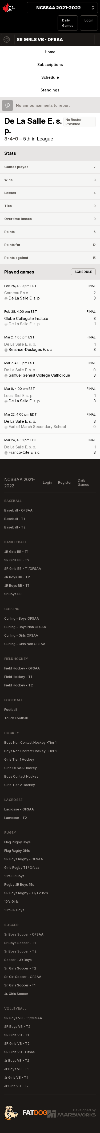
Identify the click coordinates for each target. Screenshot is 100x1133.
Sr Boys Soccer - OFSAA (23, 934)
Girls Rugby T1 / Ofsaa (21, 868)
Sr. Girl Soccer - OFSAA (22, 977)
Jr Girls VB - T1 (16, 1077)
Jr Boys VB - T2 (16, 1061)
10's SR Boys (14, 876)
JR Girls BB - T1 (16, 552)
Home (50, 52)
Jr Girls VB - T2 (16, 1086)
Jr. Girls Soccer (16, 994)
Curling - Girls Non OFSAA (24, 644)
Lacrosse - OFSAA (19, 809)
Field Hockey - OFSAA (22, 668)
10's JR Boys (14, 910)
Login (89, 20)
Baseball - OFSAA (18, 510)
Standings (50, 90)
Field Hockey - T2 (18, 685)
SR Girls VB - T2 (17, 1044)
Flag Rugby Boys (17, 842)
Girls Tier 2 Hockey (19, 785)
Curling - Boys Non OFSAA (25, 627)
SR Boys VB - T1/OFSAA (23, 1018)
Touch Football (16, 718)
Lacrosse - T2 (15, 818)
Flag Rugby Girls (17, 851)
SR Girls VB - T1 (16, 1035)
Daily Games (67, 23)
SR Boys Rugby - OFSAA (23, 859)
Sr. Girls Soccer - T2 (20, 968)
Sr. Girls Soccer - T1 (19, 985)
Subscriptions (50, 64)
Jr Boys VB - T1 (16, 1069)
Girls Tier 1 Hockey (19, 759)
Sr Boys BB (13, 594)
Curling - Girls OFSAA (21, 635)
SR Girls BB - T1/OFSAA (22, 569)
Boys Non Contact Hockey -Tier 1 (30, 742)
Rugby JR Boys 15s (19, 885)
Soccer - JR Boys (18, 960)
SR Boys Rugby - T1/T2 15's (26, 893)
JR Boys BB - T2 (17, 577)
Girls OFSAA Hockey (20, 768)
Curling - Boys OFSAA (21, 618)
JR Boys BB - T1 (16, 586)
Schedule (50, 77)
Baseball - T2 (15, 527)
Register (64, 482)
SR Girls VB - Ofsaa (19, 1052)
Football (10, 710)
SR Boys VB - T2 (17, 1027)
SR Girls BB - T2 (16, 560)
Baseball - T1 (14, 519)
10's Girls (11, 901)
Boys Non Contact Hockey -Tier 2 (30, 751)
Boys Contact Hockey (21, 776)
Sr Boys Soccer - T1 (20, 943)
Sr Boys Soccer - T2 (20, 951)
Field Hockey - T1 (18, 677)
